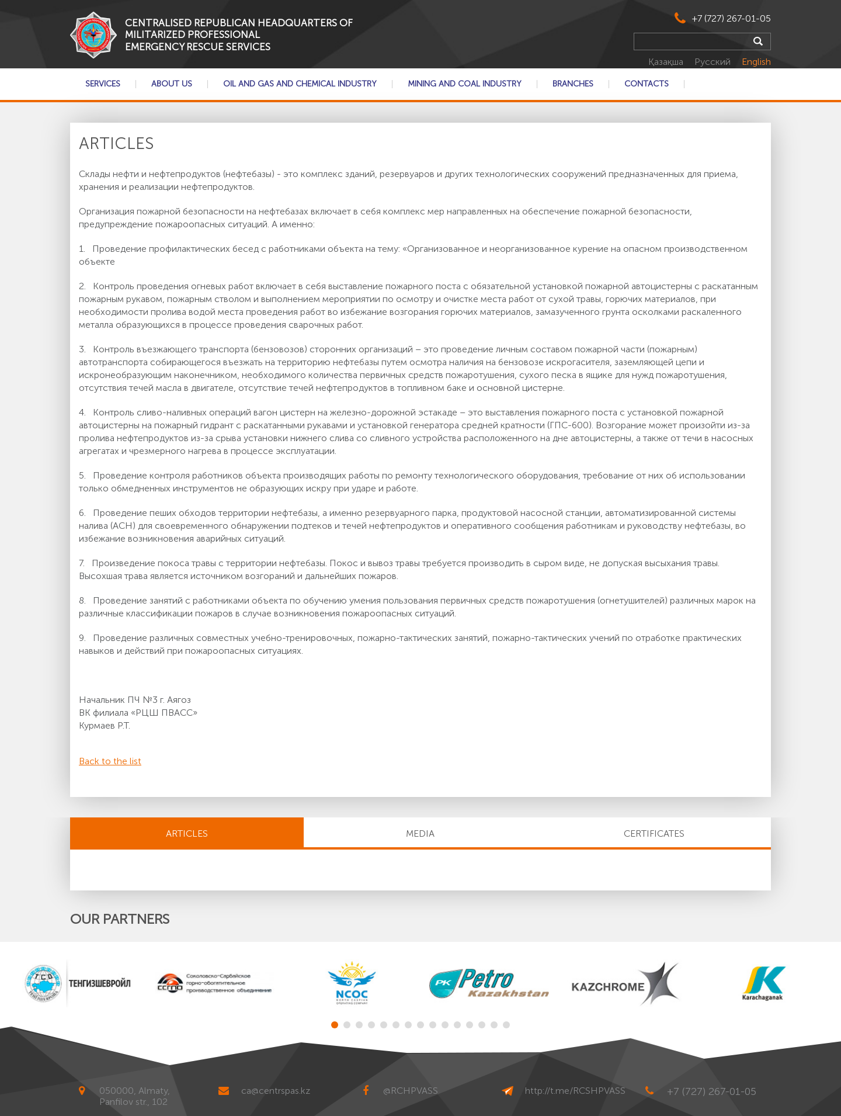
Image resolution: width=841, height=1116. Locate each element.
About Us (171, 84)
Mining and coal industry (465, 84)
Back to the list (110, 761)
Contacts (646, 84)
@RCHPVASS (410, 1090)
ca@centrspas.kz (275, 1090)
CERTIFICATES (654, 833)
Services (102, 84)
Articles (187, 833)
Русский (713, 61)
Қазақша (667, 61)
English (756, 61)
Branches (572, 84)
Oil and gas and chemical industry (300, 84)
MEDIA (420, 833)
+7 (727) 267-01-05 (731, 18)
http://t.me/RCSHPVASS (575, 1090)
